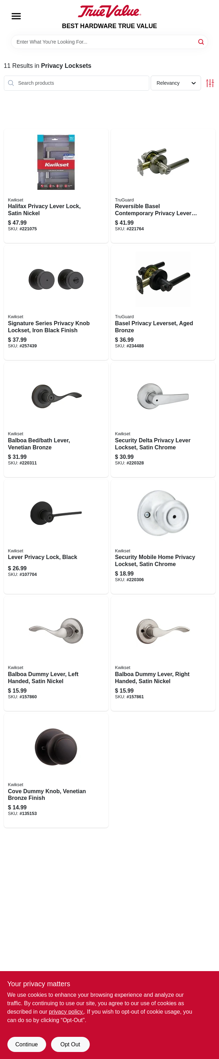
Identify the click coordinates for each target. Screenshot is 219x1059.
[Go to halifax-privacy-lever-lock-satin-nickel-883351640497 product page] (56, 186)
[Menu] (16, 16)
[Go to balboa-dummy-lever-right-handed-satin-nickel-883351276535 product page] (163, 653)
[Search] (201, 41)
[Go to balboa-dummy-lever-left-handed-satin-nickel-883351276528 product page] (56, 653)
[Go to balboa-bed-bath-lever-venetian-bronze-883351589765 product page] (56, 419)
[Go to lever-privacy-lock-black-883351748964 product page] (56, 537)
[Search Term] (109, 42)
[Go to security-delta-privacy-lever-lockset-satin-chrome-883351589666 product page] (163, 419)
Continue (26, 1044)
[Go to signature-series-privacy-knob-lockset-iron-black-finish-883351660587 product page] (56, 302)
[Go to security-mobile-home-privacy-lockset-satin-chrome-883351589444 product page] (163, 537)
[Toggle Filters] (210, 83)
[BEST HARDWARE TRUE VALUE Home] (109, 11)
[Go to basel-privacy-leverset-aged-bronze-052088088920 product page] (163, 302)
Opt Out (70, 1044)
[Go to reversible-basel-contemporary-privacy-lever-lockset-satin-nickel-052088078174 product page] (163, 186)
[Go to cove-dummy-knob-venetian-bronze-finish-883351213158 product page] (56, 770)
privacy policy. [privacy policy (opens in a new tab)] (66, 1012)
